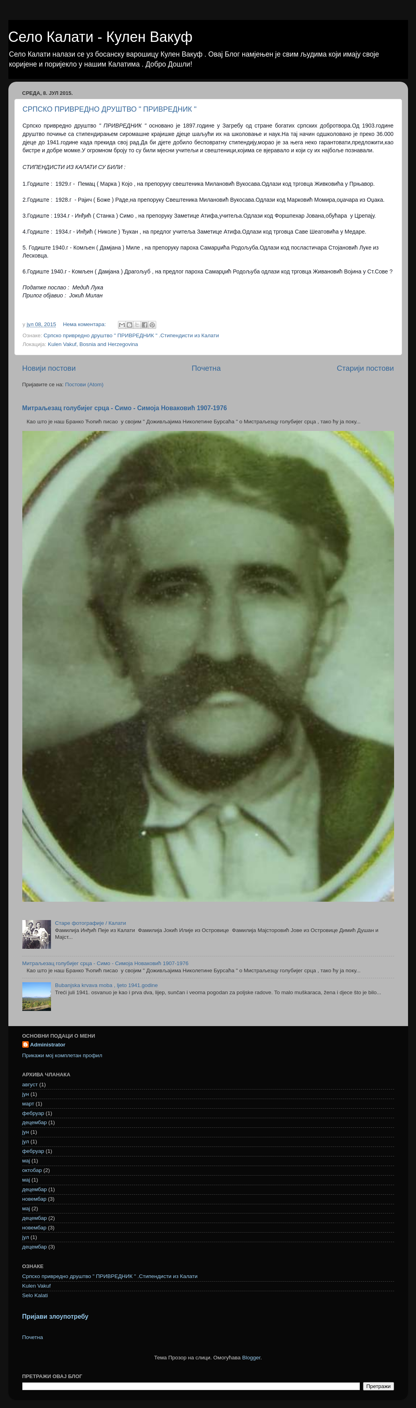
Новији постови (49, 368)
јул (25, 1141)
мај (26, 1161)
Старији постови (365, 368)
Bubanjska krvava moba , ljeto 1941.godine (106, 985)
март (28, 1104)
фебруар (33, 1113)
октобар (32, 1170)
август (30, 1084)
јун (25, 1094)
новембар (34, 1199)
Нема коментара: (85, 324)
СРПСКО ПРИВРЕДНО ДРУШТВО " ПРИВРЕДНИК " (110, 109)
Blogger (251, 1358)
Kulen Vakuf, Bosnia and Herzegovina (93, 344)
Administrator (48, 1045)
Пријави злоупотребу (55, 1316)
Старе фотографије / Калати (90, 923)
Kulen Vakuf (36, 1286)
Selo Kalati (35, 1295)
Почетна (206, 368)
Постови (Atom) (84, 384)
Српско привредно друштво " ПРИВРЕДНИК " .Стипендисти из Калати (131, 335)
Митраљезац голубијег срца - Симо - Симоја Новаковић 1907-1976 (124, 408)
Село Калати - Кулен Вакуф (100, 37)
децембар (34, 1122)
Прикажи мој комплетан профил (62, 1055)
